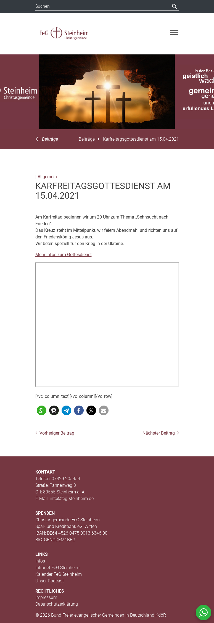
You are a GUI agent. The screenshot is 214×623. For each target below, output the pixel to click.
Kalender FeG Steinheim (58, 574)
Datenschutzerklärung (56, 604)
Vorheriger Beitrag (54, 433)
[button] (41, 410)
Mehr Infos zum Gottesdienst (63, 254)
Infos (40, 561)
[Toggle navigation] (174, 32)
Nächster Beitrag (160, 433)
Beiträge (46, 139)
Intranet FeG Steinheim (57, 567)
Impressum (46, 597)
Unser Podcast (49, 580)
